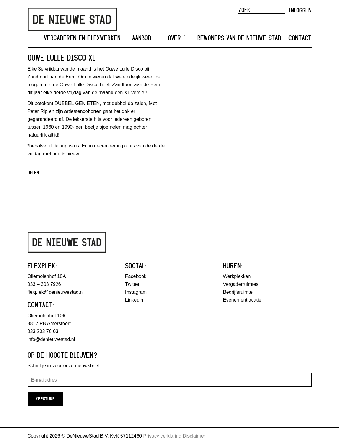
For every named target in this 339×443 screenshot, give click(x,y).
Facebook (135, 276)
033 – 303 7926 (44, 284)
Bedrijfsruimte (238, 292)
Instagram (136, 292)
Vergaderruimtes (240, 284)
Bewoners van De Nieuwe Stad (239, 38)
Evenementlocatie (242, 299)
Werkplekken (237, 276)
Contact (299, 38)
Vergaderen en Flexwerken (82, 38)
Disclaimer (194, 435)
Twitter (132, 284)
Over (177, 38)
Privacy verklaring (162, 435)
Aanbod (144, 38)
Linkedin (134, 299)
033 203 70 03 (43, 331)
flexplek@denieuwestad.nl (56, 292)
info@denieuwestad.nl (51, 339)
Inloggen (299, 10)
